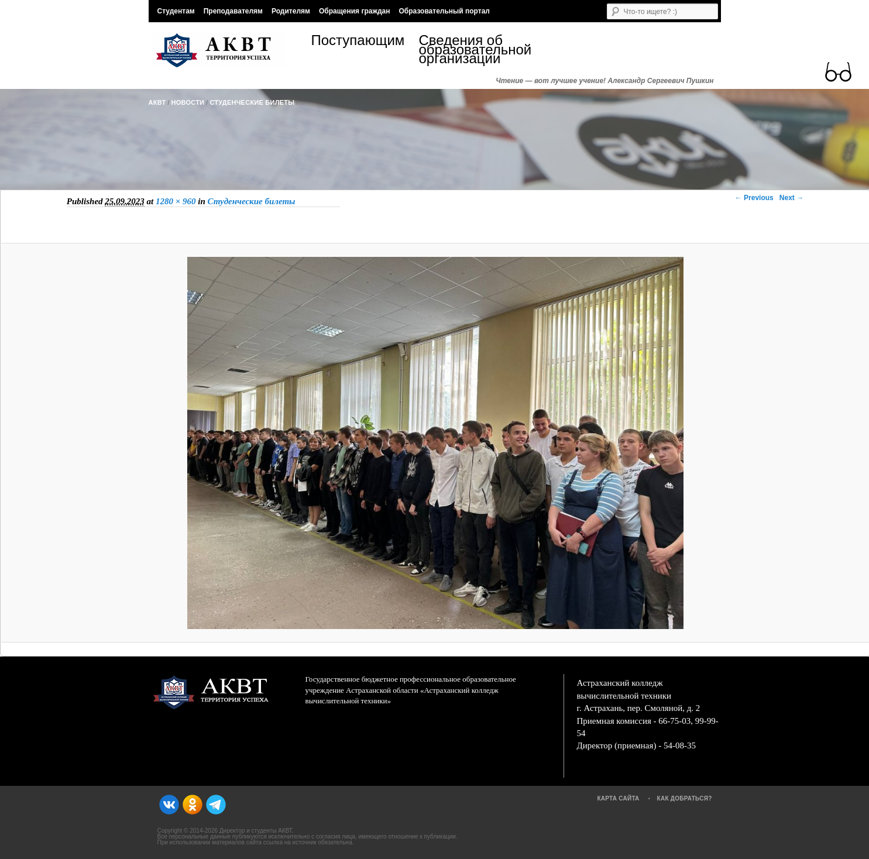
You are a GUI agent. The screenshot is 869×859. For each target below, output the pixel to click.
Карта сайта (618, 798)
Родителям (291, 11)
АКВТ (157, 102)
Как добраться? (684, 798)
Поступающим (358, 42)
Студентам (176, 11)
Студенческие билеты (251, 102)
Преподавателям (233, 11)
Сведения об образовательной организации (473, 49)
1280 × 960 (176, 201)
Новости (188, 102)
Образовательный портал (444, 11)
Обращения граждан (354, 11)
